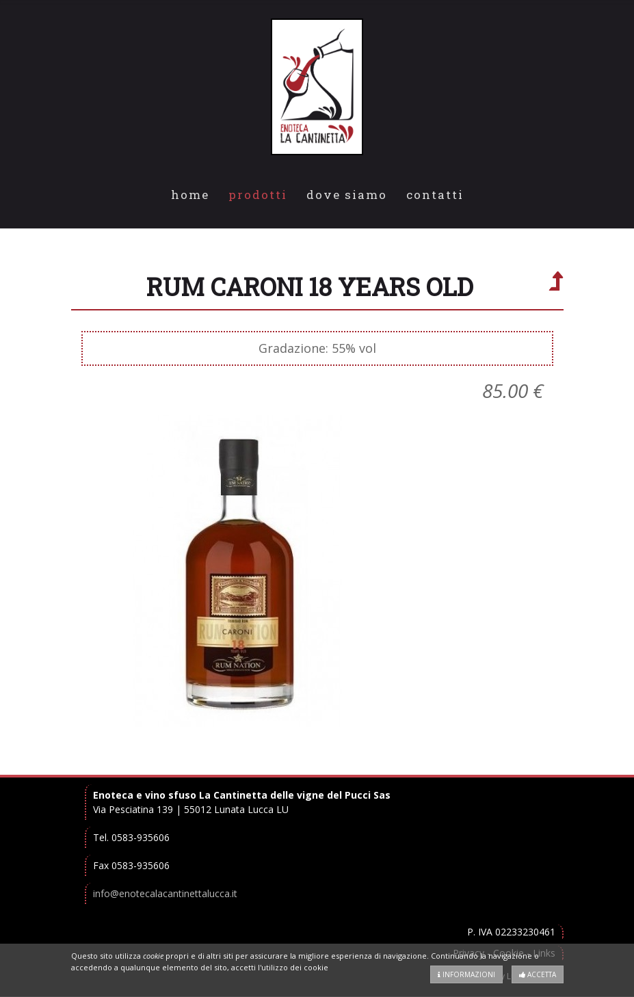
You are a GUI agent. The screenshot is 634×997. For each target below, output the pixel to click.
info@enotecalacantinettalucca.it (165, 893)
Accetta (537, 974)
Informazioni (466, 974)
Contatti (435, 194)
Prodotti (257, 194)
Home (190, 194)
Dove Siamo (346, 194)
